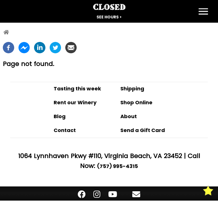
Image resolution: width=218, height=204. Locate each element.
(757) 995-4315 (117, 166)
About (128, 116)
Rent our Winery (75, 102)
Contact (65, 130)
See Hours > (109, 17)
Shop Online (136, 102)
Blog (60, 116)
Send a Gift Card (142, 130)
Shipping (132, 88)
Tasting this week (77, 88)
